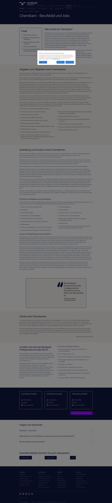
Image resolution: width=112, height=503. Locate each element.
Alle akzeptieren (69, 62)
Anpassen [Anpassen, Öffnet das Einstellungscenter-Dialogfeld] (43, 62)
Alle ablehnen (61, 62)
